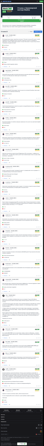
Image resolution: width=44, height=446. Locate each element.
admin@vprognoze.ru (6, 438)
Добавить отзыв (38, 31)
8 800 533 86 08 (6, 439)
